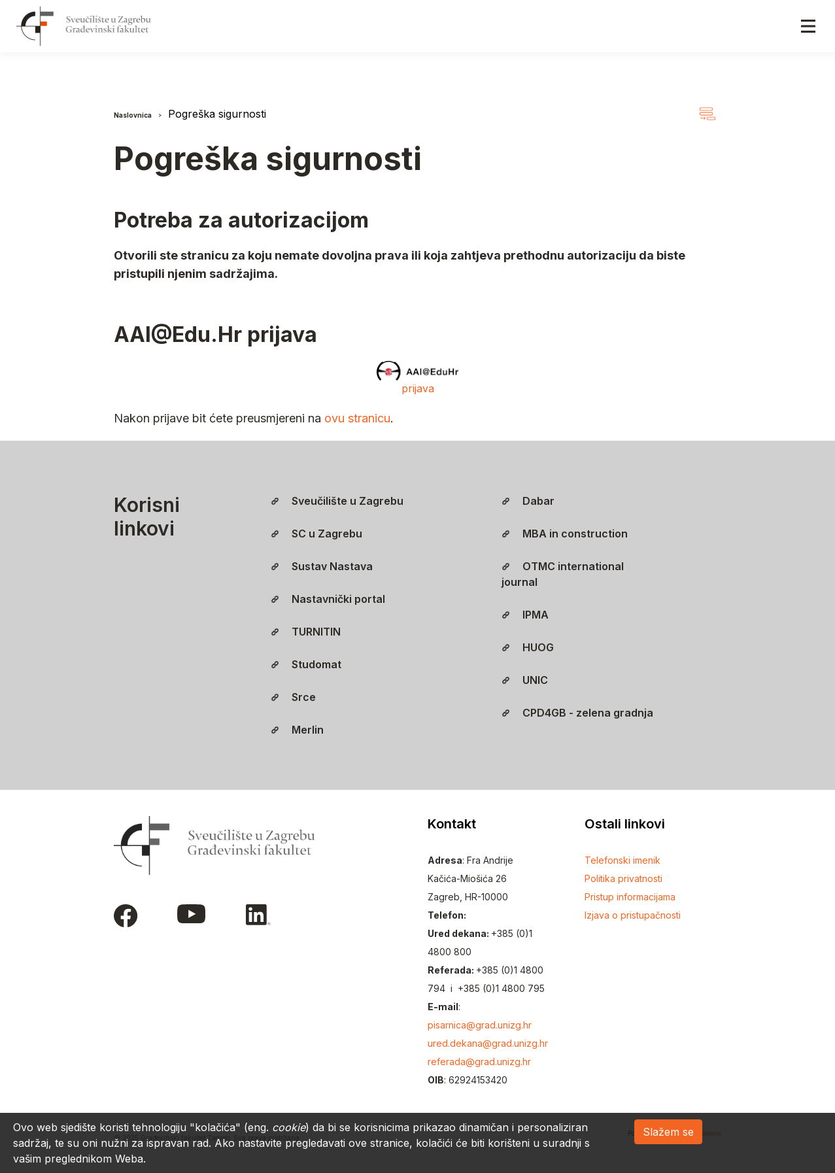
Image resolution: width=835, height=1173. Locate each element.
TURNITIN (306, 631)
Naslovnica (133, 115)
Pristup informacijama (630, 896)
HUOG (528, 647)
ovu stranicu (357, 418)
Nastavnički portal (328, 598)
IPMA (525, 614)
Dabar (528, 500)
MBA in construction (565, 533)
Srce (293, 697)
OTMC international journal (563, 574)
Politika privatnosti (623, 878)
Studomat (306, 664)
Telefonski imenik (622, 860)
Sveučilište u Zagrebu (337, 500)
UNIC (525, 680)
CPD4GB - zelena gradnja (577, 712)
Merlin (297, 729)
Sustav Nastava (322, 566)
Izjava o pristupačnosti (633, 915)
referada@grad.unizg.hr (479, 1061)
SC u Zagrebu (316, 533)
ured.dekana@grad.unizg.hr (488, 1043)
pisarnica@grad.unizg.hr (480, 1024)
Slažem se (668, 1131)
